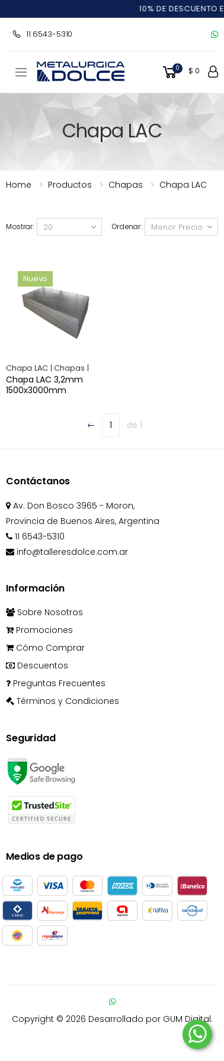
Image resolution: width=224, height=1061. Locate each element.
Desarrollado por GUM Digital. (150, 1019)
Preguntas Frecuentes (55, 683)
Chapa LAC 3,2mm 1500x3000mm (44, 385)
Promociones (39, 630)
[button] (180, 72)
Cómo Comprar (45, 648)
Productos (70, 185)
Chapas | (71, 368)
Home (18, 185)
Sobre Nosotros (44, 612)
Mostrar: (20, 226)
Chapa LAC (183, 185)
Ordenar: (126, 226)
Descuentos (37, 665)
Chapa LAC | (30, 368)
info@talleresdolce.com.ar (67, 552)
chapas (125, 185)
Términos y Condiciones (62, 701)
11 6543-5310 (42, 34)
